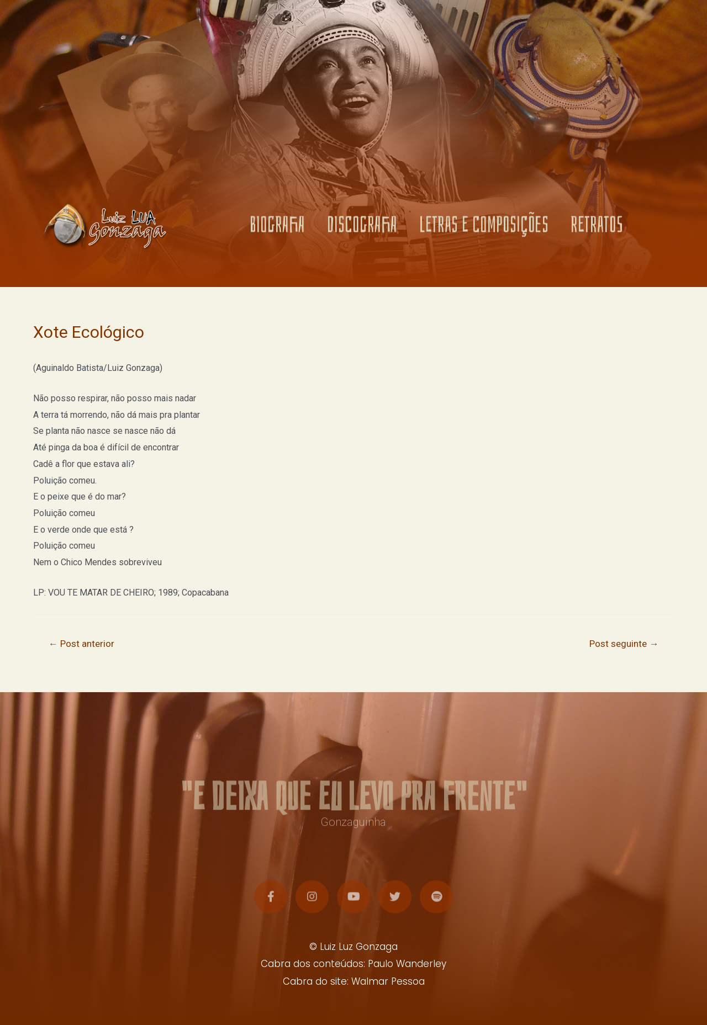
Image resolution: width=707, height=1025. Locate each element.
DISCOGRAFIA (362, 230)
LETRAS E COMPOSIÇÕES (483, 230)
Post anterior (81, 643)
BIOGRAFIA (277, 230)
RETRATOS (597, 230)
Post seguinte (623, 643)
